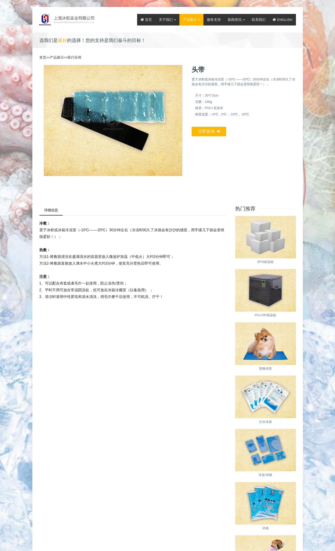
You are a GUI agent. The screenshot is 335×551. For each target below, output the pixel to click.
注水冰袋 (265, 422)
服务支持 (214, 20)
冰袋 (265, 528)
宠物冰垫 (265, 368)
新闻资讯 (236, 20)
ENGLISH (282, 19)
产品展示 (191, 20)
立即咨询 (209, 131)
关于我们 (167, 20)
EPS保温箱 (265, 262)
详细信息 (51, 210)
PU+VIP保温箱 (265, 315)
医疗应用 (74, 57)
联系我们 (259, 20)
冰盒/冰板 (265, 475)
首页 (146, 19)
